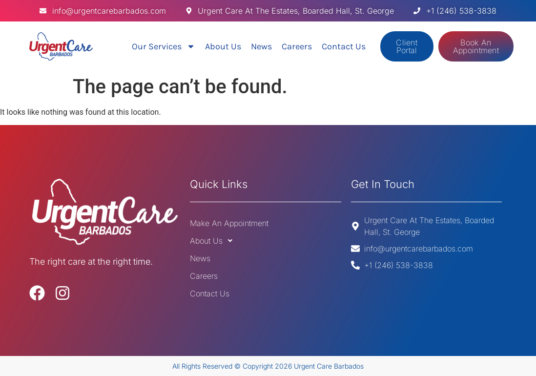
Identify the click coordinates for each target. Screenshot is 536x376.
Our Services (163, 46)
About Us (223, 46)
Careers (297, 46)
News (261, 46)
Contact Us (344, 46)
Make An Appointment (229, 223)
